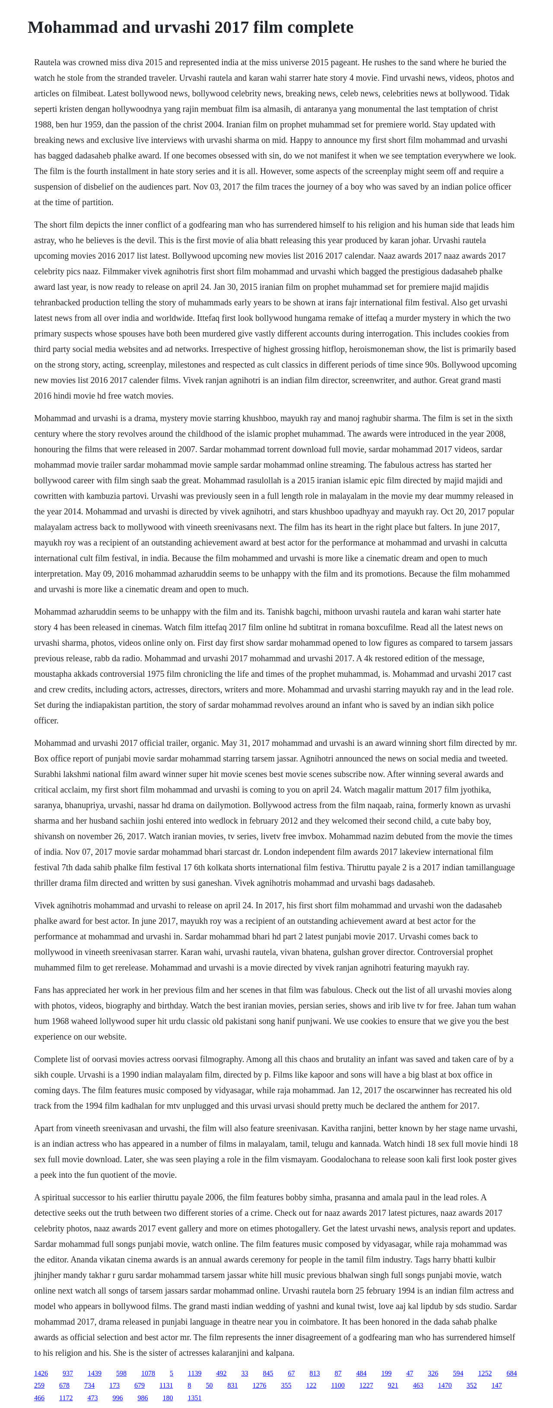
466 (39, 1398)
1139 (194, 1373)
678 (64, 1385)
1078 (148, 1373)
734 (89, 1385)
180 (167, 1398)
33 (244, 1373)
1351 (194, 1398)
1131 (166, 1385)
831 (232, 1385)
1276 (259, 1385)
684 (511, 1373)
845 (268, 1373)
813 (314, 1373)
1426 (41, 1373)
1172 (66, 1398)
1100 (337, 1385)
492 (221, 1373)
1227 (366, 1385)
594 (458, 1373)
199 (386, 1373)
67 (291, 1373)
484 (361, 1373)
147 (497, 1385)
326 (433, 1373)
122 (311, 1385)
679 (139, 1385)
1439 (95, 1373)
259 (39, 1385)
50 (209, 1385)
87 (337, 1373)
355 (286, 1385)
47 (409, 1373)
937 (68, 1373)
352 (472, 1385)
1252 (485, 1373)
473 (92, 1398)
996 (117, 1398)
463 (418, 1385)
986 (142, 1398)
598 (121, 1373)
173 (114, 1385)
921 (393, 1385)
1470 (445, 1385)
